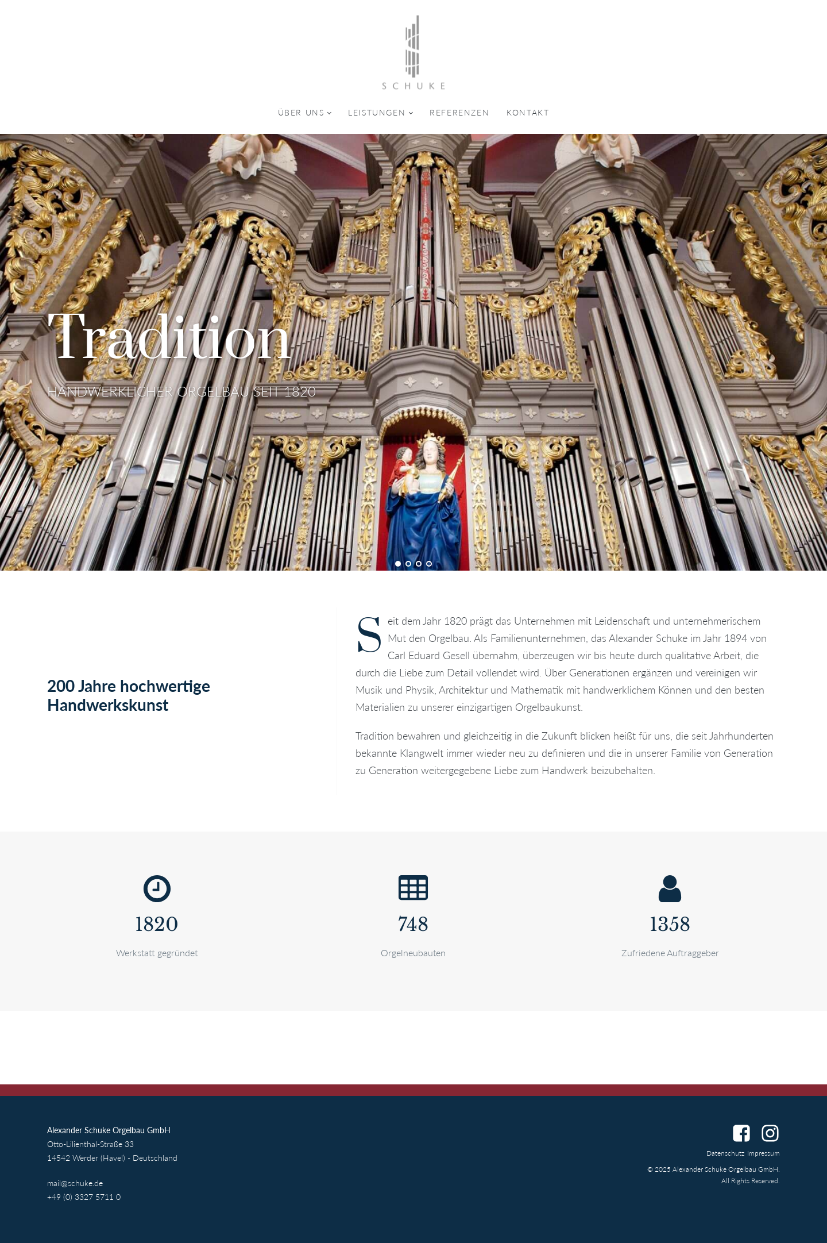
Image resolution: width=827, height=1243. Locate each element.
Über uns (301, 112)
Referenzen (459, 112)
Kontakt (528, 112)
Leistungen (376, 112)
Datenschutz (725, 1153)
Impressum (763, 1153)
